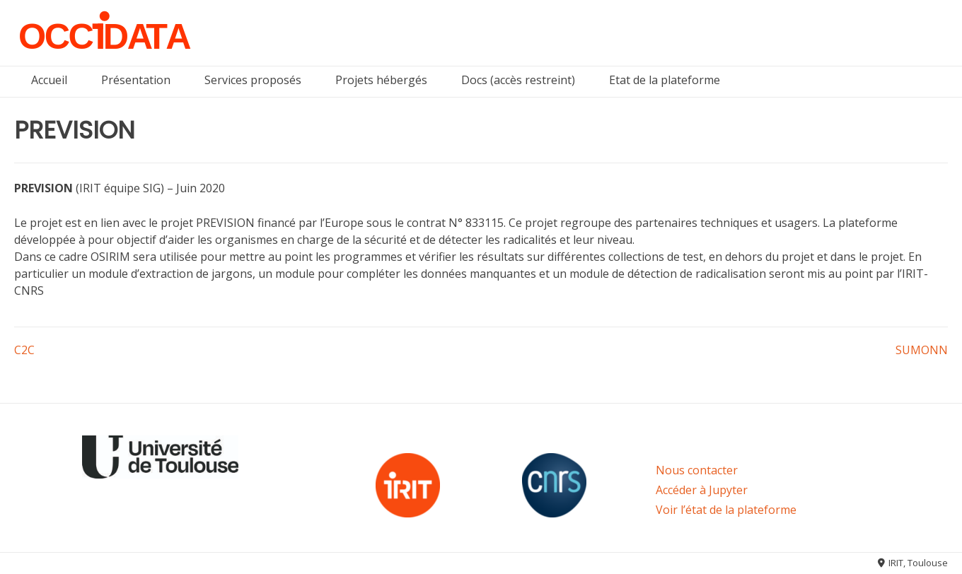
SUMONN (922, 350)
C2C (24, 350)
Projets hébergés (381, 80)
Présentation (135, 80)
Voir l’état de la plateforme (726, 509)
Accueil (49, 80)
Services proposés (252, 80)
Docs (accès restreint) (518, 80)
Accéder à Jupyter (702, 490)
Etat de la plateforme (664, 80)
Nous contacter (697, 470)
